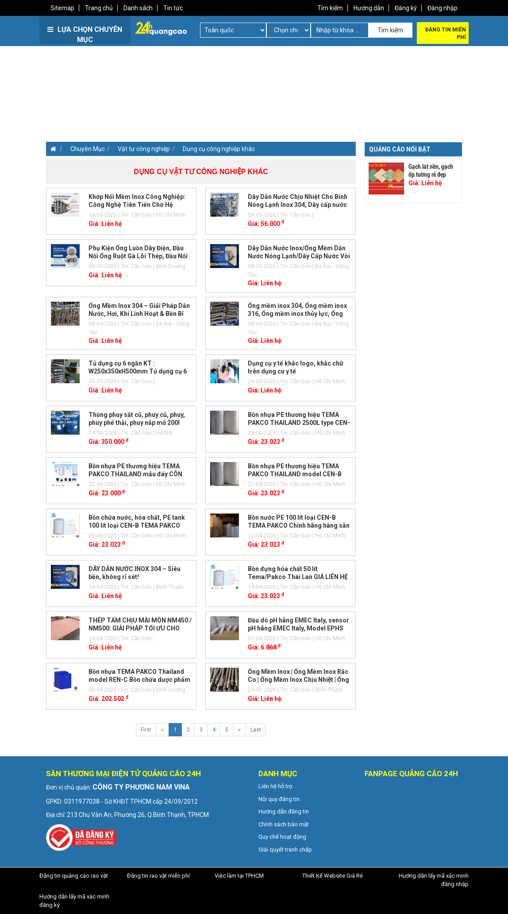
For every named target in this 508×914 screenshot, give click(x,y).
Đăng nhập (442, 8)
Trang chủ (99, 8)
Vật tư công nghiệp (144, 148)
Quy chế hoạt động (282, 836)
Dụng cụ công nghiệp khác (219, 148)
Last (255, 730)
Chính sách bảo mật (283, 824)
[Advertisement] (149, 106)
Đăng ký (406, 8)
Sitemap (62, 8)
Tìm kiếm (330, 8)
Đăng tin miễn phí (445, 33)
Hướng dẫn (369, 8)
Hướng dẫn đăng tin (283, 811)
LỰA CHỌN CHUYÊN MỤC (84, 34)
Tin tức (173, 8)
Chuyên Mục (87, 148)
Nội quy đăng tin (279, 799)
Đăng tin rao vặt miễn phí (158, 875)
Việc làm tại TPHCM (239, 875)
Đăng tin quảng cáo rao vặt (73, 875)
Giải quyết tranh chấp (285, 849)
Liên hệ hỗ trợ (275, 786)
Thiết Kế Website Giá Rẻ (332, 875)
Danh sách (138, 8)
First (146, 730)
